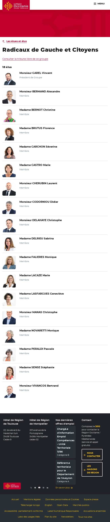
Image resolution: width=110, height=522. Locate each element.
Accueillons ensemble (94, 511)
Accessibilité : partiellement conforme (23, 511)
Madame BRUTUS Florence (36, 128)
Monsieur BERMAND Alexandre (38, 91)
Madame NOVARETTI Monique (38, 330)
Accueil (15, 499)
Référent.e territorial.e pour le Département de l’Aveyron (65, 471)
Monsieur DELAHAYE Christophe (39, 220)
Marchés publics (81, 505)
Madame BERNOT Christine (36, 109)
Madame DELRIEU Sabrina (35, 238)
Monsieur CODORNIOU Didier (37, 201)
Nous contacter (93, 454)
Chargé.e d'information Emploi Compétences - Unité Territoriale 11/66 (65, 440)
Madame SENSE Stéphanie (36, 367)
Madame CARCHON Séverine (37, 146)
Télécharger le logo (30, 505)
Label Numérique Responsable (63, 511)
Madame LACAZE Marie (33, 275)
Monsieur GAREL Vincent (34, 73)
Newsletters (67, 516)
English (48, 505)
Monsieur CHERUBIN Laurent (37, 183)
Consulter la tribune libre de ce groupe (25, 58)
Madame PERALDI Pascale (35, 348)
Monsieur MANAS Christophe (37, 312)
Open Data (62, 505)
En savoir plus (63, 488)
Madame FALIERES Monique (37, 257)
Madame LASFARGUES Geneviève (40, 293)
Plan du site (50, 516)
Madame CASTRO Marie (34, 165)
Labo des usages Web (29, 516)
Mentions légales (32, 499)
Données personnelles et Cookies (62, 499)
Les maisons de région (93, 469)
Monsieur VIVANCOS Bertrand (38, 385)
